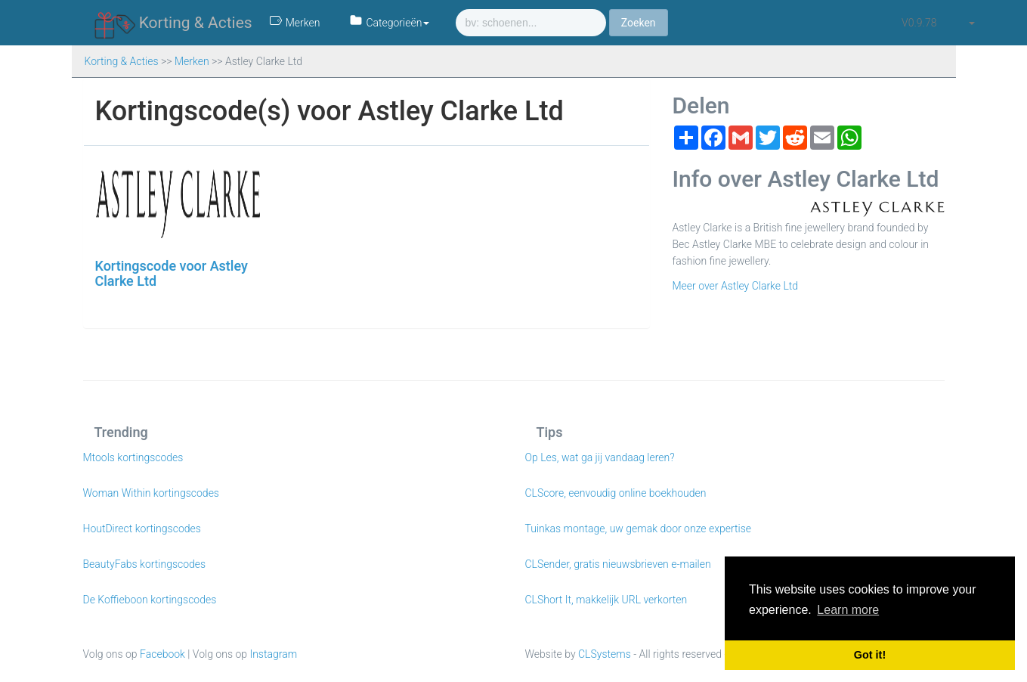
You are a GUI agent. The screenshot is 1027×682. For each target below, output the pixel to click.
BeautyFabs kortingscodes (144, 564)
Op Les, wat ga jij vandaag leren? (600, 457)
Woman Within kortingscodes (151, 493)
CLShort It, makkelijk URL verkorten (606, 600)
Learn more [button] (848, 609)
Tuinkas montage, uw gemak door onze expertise (638, 528)
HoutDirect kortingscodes (142, 528)
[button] (971, 22)
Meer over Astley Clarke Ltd (736, 286)
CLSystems (604, 654)
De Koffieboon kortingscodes (150, 600)
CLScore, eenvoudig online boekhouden (616, 493)
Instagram (273, 654)
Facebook (162, 654)
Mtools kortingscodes (133, 457)
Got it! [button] (870, 655)
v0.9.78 (919, 23)
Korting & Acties (173, 23)
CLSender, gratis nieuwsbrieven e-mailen (618, 564)
